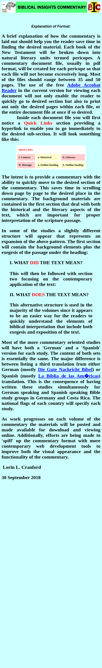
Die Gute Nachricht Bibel (65, 369)
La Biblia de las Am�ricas (68, 375)
